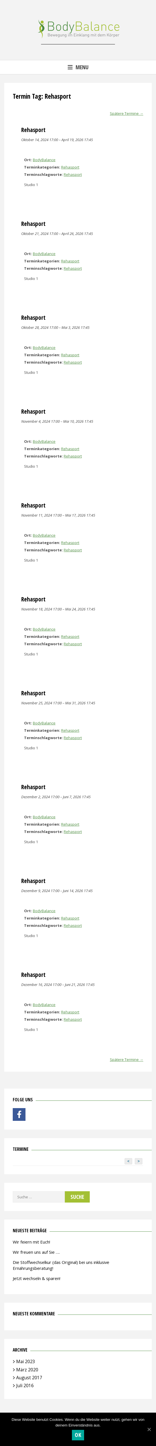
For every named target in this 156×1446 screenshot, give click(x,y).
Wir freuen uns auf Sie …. (36, 1252)
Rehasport (70, 167)
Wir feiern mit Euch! (31, 1242)
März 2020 (27, 1370)
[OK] (149, 1429)
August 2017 (29, 1377)
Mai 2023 (25, 1361)
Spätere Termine (126, 113)
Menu (78, 67)
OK (78, 1435)
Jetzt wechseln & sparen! (36, 1278)
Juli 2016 (25, 1385)
